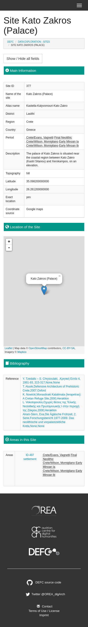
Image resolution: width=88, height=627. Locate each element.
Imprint (44, 615)
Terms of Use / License (43, 611)
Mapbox (22, 351)
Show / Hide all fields (23, 59)
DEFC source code (44, 582)
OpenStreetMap (38, 348)
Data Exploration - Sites (34, 42)
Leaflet (8, 348)
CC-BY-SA (68, 348)
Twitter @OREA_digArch (45, 594)
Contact (44, 606)
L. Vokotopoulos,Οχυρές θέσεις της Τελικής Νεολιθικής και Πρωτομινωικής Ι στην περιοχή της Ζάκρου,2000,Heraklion (51, 406)
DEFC (10, 42)
